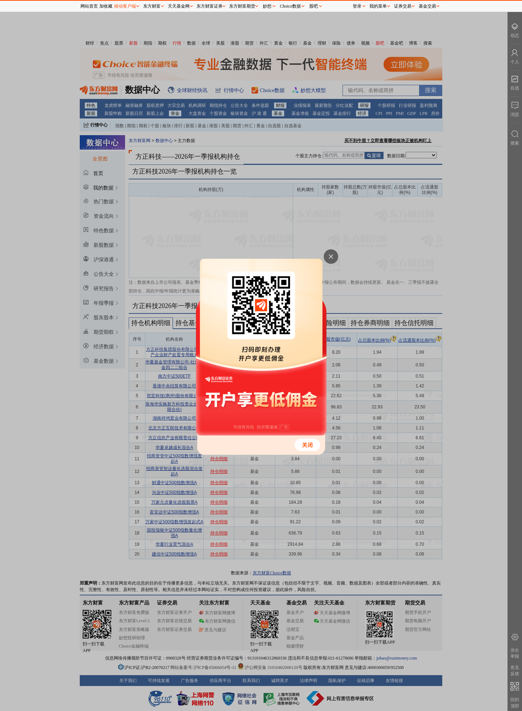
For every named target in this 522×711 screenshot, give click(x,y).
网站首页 (89, 6)
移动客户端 (125, 6)
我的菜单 (378, 6)
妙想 (267, 6)
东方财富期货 (242, 6)
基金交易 (427, 6)
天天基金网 (179, 6)
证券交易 (402, 6)
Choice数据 (290, 6)
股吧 (313, 6)
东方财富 (152, 6)
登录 (357, 6)
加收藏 (105, 6)
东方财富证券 (209, 6)
